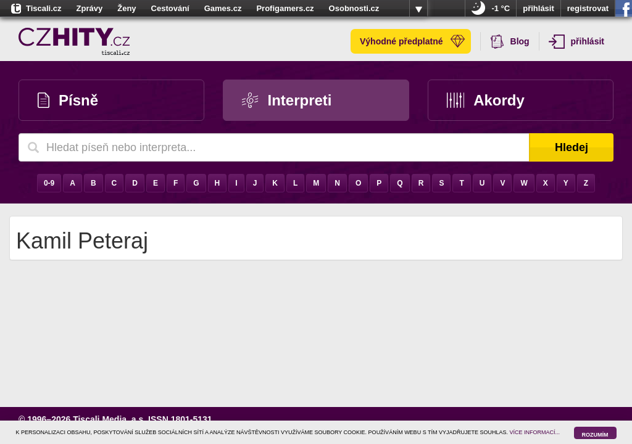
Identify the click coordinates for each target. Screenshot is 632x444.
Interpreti (286, 100)
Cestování (170, 8)
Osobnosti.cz (354, 8)
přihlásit (538, 8)
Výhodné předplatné (412, 41)
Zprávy (90, 8)
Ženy (126, 8)
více (418, 8)
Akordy (486, 100)
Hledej (571, 147)
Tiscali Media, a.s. (109, 419)
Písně (68, 100)
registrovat (588, 8)
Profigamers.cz (285, 8)
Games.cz (223, 8)
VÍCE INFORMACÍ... (535, 432)
